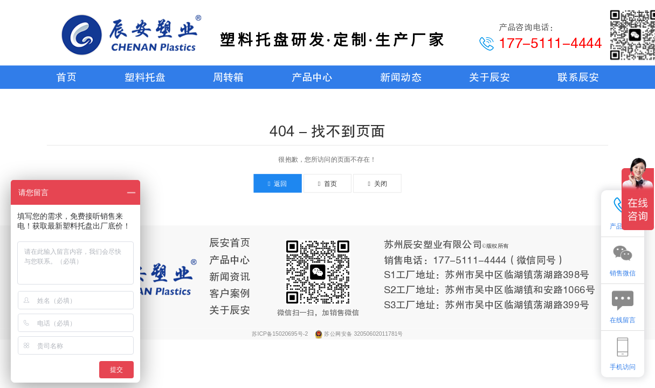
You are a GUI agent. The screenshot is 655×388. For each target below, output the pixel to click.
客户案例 (229, 294)
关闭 (377, 183)
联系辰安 (577, 77)
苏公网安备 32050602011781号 (363, 333)
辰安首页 (229, 243)
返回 (277, 183)
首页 (66, 77)
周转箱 (228, 77)
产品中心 (312, 77)
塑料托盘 (145, 77)
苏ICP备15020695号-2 (280, 333)
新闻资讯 (229, 276)
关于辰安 (489, 77)
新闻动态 (400, 77)
